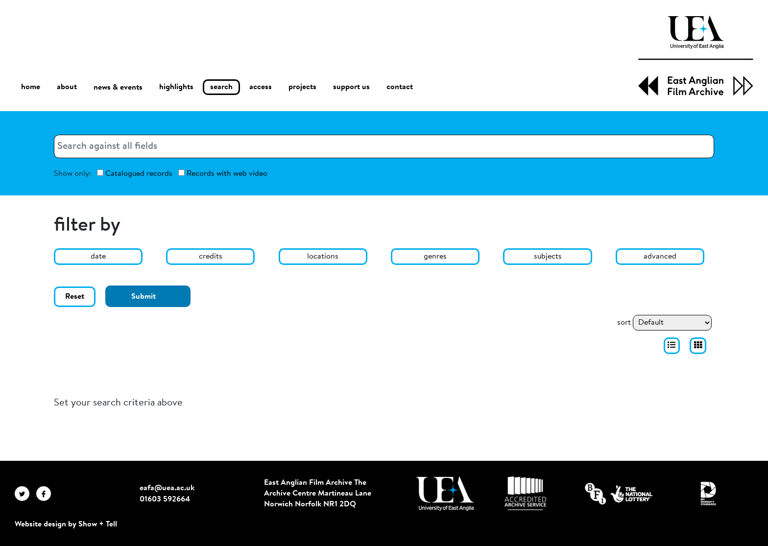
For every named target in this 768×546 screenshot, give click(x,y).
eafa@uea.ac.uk (167, 488)
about (66, 87)
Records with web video (222, 173)
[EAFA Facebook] (46, 494)
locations (322, 257)
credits (210, 257)
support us (351, 87)
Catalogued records (134, 173)
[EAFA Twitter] (25, 494)
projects (302, 87)
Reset (74, 297)
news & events (118, 87)
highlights (176, 87)
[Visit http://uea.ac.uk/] (445, 493)
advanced (660, 257)
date (98, 257)
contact (399, 87)
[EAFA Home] (695, 55)
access (260, 87)
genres (435, 257)
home (31, 87)
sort (624, 323)
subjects (548, 257)
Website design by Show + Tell (66, 524)
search (221, 87)
